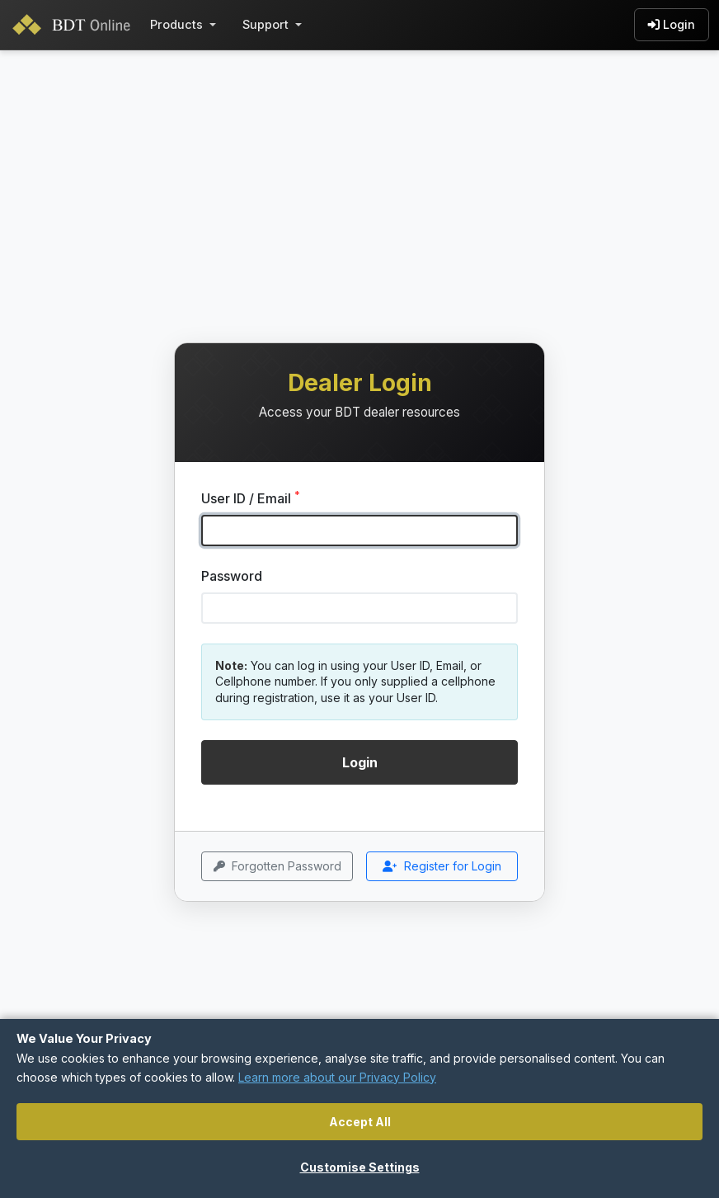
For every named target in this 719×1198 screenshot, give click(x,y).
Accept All (360, 1122)
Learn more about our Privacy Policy (337, 1077)
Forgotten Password (277, 866)
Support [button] (265, 24)
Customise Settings (360, 1167)
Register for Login (442, 866)
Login (671, 25)
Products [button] (176, 24)
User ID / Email (250, 497)
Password (231, 576)
